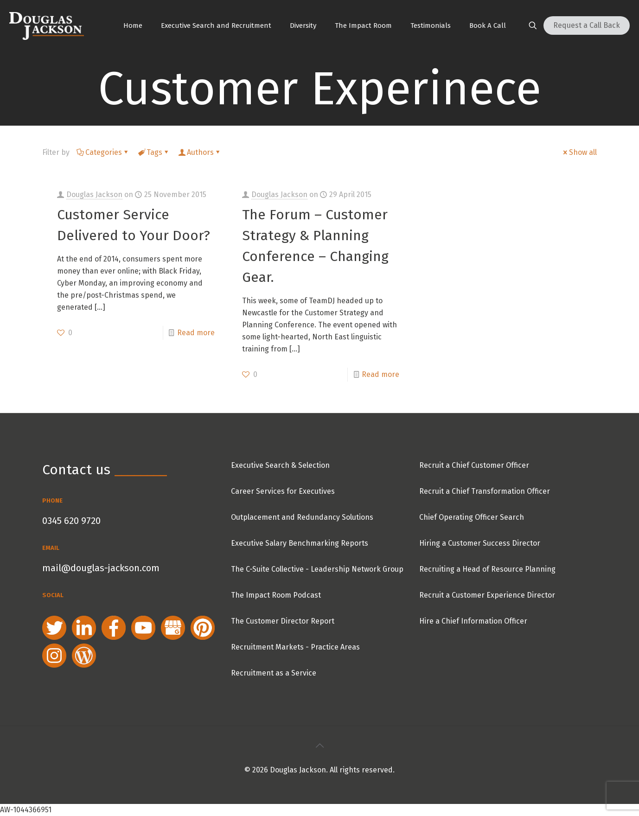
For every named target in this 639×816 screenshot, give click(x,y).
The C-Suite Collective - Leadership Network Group (317, 569)
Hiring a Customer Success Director (479, 543)
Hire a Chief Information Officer (473, 621)
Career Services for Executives (283, 491)
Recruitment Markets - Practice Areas (295, 647)
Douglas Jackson (94, 194)
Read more (196, 332)
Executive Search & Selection (280, 465)
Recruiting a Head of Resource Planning (487, 569)
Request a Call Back (586, 25)
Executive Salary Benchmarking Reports (299, 543)
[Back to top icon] (319, 745)
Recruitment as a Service (273, 673)
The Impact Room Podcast (276, 595)
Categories (103, 152)
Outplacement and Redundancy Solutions (302, 517)
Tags (154, 152)
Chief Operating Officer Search (471, 517)
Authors (199, 152)
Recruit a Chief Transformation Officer (484, 491)
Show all (579, 152)
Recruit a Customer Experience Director (487, 595)
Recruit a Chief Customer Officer (474, 465)
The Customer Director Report (282, 621)
